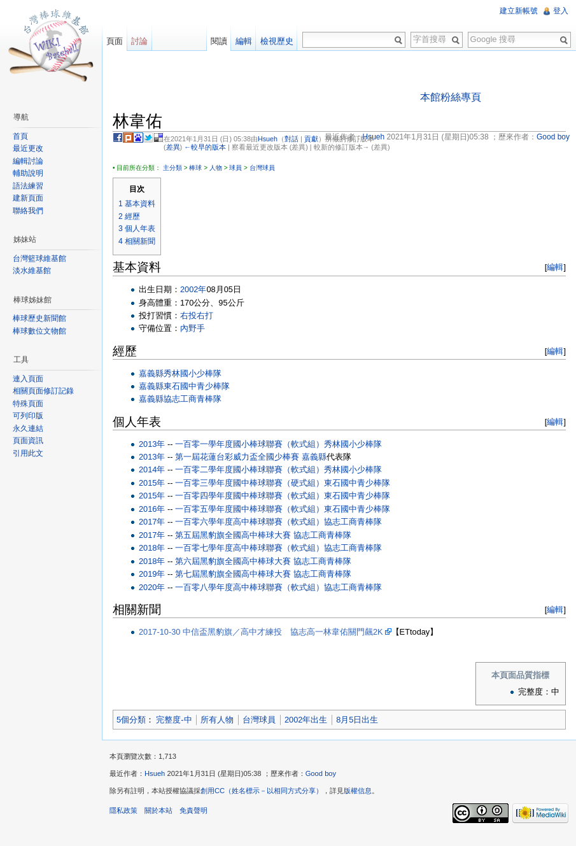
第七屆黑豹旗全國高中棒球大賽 (233, 574)
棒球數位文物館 (39, 331)
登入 (560, 10)
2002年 (193, 289)
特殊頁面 (28, 403)
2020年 (152, 587)
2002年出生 (305, 719)
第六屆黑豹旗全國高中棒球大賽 (233, 561)
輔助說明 (28, 173)
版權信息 (358, 790)
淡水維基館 (32, 270)
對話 (291, 139)
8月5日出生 (357, 719)
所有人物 (217, 719)
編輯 (555, 267)
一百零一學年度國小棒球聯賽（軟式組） (249, 444)
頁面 (114, 41)
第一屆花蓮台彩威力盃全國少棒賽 (237, 457)
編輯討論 (28, 161)
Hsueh (267, 139)
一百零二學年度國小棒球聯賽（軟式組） (249, 469)
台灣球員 (262, 167)
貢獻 (311, 139)
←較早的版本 (205, 147)
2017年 (152, 521)
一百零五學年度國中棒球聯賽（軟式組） (249, 509)
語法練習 (28, 185)
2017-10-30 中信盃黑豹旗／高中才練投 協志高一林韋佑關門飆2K (261, 632)
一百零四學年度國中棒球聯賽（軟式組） (249, 495)
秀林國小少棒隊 (192, 373)
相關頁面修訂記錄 (43, 390)
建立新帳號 (519, 10)
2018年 (152, 548)
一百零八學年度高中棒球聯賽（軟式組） (249, 587)
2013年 (152, 444)
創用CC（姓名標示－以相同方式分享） (261, 790)
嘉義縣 (151, 373)
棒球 (195, 167)
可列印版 (28, 415)
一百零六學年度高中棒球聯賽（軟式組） (249, 521)
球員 (235, 167)
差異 (173, 147)
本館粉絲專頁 (450, 97)
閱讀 (219, 41)
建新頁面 (28, 198)
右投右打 (196, 315)
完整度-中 (174, 719)
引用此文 (28, 453)
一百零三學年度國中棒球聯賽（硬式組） (249, 483)
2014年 (152, 469)
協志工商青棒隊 (192, 399)
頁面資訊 (28, 440)
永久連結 (28, 428)
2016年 (152, 509)
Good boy (321, 773)
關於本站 (158, 810)
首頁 (20, 136)
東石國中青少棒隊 (197, 386)
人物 (215, 167)
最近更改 (28, 148)
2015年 (152, 483)
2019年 (152, 574)
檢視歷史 (276, 41)
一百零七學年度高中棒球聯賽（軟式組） (249, 548)
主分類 (172, 167)
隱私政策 (123, 810)
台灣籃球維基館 (39, 258)
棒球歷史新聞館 (39, 318)
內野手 (192, 328)
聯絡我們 (28, 210)
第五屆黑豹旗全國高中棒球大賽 (233, 535)
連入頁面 (28, 378)
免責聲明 (193, 810)
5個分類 (131, 719)
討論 (139, 41)
